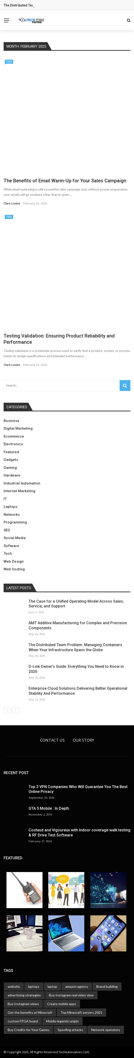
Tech (9, 61)
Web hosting (14, 569)
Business (11, 421)
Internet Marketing (19, 491)
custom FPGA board (23, 1021)
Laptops (10, 506)
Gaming (10, 467)
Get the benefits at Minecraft (30, 1012)
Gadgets (11, 460)
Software (11, 546)
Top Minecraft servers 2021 (81, 1012)
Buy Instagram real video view (71, 995)
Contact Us (52, 740)
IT (5, 499)
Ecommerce (14, 436)
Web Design (14, 561)
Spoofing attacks (70, 1030)
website (14, 986)
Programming (15, 522)
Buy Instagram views (23, 1004)
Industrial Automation (22, 483)
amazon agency (76, 986)
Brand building (107, 986)
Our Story (83, 740)
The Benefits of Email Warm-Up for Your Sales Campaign (65, 181)
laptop (52, 986)
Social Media (15, 538)
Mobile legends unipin (62, 1021)
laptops (33, 986)
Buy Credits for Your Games (28, 1030)
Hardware (12, 475)
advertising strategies (24, 995)
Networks (12, 514)
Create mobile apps (61, 1004)
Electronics (13, 444)
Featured (11, 452)
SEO (7, 530)
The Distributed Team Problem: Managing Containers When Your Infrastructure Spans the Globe (75, 647)
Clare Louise (12, 203)
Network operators (105, 1030)
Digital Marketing (18, 428)
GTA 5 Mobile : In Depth (49, 808)
